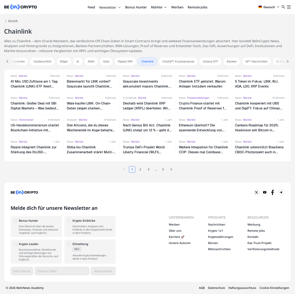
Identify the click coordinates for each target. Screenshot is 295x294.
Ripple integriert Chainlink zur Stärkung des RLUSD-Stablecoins (34, 152)
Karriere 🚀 (176, 237)
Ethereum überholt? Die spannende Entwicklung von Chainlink (200, 130)
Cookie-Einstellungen (274, 288)
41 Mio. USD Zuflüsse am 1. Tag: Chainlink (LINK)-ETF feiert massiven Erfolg (34, 86)
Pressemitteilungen (198, 98)
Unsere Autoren (180, 243)
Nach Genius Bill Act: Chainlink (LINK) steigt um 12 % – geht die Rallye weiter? (147, 130)
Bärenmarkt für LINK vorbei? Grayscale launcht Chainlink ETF (88, 86)
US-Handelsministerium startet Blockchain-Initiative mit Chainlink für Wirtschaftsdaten (35, 130)
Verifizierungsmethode (263, 249)
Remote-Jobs (198, 7)
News (14, 76)
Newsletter (110, 7)
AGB (202, 288)
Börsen (213, 243)
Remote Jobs (256, 231)
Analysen (72, 119)
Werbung (253, 224)
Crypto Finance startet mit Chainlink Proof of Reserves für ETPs (203, 108)
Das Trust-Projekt (259, 243)
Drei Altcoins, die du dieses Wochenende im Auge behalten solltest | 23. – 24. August (90, 130)
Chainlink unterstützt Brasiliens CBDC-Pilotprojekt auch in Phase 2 (259, 152)
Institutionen (26, 119)
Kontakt (252, 237)
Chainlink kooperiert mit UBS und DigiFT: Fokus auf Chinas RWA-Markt (257, 108)
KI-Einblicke (129, 98)
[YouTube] (264, 192)
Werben (177, 7)
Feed (91, 7)
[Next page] (171, 169)
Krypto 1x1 (215, 231)
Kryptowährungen (220, 237)
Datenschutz (216, 288)
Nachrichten (216, 224)
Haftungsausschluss (242, 288)
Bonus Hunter (136, 7)
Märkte (159, 7)
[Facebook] (273, 192)
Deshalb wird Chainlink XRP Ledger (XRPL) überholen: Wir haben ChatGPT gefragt (145, 108)
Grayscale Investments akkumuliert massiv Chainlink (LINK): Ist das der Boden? (145, 86)
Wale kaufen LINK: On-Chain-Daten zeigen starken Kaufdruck (89, 108)
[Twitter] (256, 192)
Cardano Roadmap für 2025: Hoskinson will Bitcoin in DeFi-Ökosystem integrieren (257, 130)
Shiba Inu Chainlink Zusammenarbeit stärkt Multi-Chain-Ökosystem (90, 152)
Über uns (175, 231)
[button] (36, 226)
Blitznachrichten (219, 249)
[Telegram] (281, 192)
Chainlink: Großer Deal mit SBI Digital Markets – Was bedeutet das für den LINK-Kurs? (35, 108)
